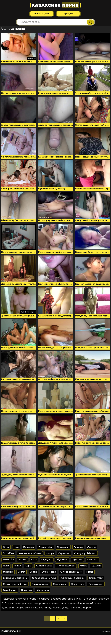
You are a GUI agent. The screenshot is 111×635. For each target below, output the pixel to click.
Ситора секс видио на (15, 578)
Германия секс (40, 584)
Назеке (22, 559)
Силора (91, 547)
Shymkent (62, 559)
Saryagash (46, 559)
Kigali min (77, 559)
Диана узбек (45, 547)
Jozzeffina (8, 553)
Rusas (6, 565)
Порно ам (26, 590)
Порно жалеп (95, 584)
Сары (28, 565)
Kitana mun (42, 590)
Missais (89, 572)
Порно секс (77, 584)
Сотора (50, 553)
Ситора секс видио (71, 572)
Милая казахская (66, 565)
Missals (83, 565)
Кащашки (28, 547)
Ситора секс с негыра (44, 578)
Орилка (78, 547)
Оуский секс (48, 572)
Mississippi (8, 572)
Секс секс (92, 559)
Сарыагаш (64, 553)
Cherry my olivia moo (85, 553)
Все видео (42, 13)
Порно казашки (11, 631)
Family (17, 565)
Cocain (33, 572)
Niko (16, 547)
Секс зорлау (59, 584)
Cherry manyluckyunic (15, 584)
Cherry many (96, 578)
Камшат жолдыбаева (29, 553)
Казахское (55, 5)
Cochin (21, 572)
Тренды (68, 13)
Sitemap (106, 631)
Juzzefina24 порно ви (72, 578)
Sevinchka (8, 559)
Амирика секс (44, 565)
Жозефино (63, 547)
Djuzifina (96, 565)
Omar (6, 547)
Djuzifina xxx (9, 590)
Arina (33, 559)
